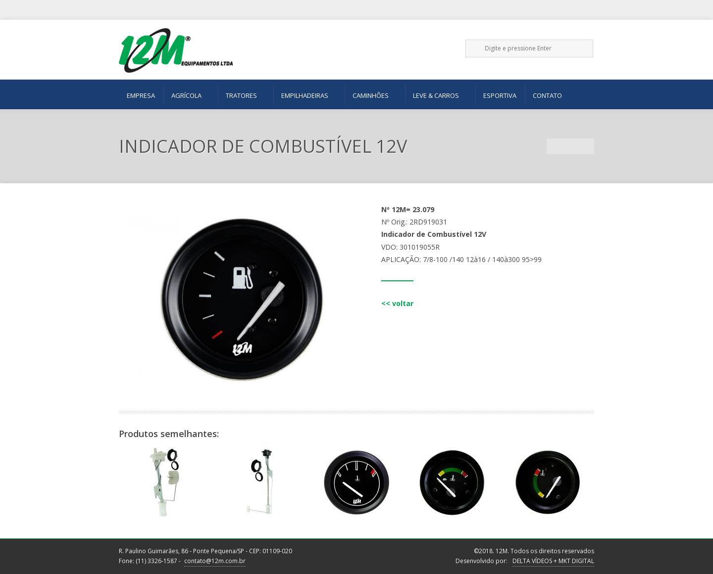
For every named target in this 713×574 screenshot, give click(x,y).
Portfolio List (570, 146)
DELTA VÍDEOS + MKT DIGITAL (553, 561)
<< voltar (397, 303)
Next (586, 146)
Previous (554, 146)
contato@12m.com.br (215, 561)
